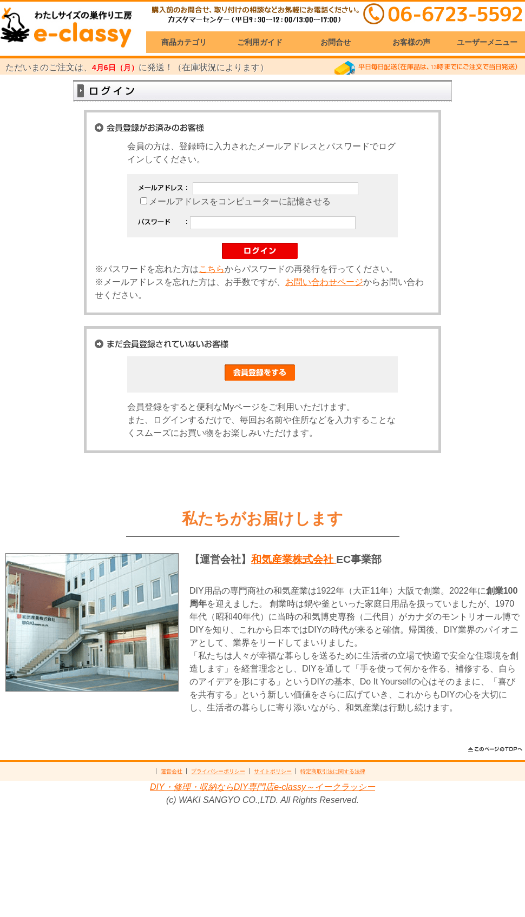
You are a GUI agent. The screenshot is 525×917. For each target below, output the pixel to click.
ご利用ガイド (260, 42)
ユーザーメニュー (487, 42)
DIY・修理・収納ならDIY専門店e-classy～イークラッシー (262, 787)
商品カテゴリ (184, 42)
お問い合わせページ (324, 282)
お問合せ (335, 42)
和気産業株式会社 (293, 559)
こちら (212, 269)
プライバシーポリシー (218, 771)
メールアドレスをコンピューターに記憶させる (240, 201)
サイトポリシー (273, 771)
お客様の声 (411, 42)
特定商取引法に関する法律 (332, 771)
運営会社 (171, 771)
